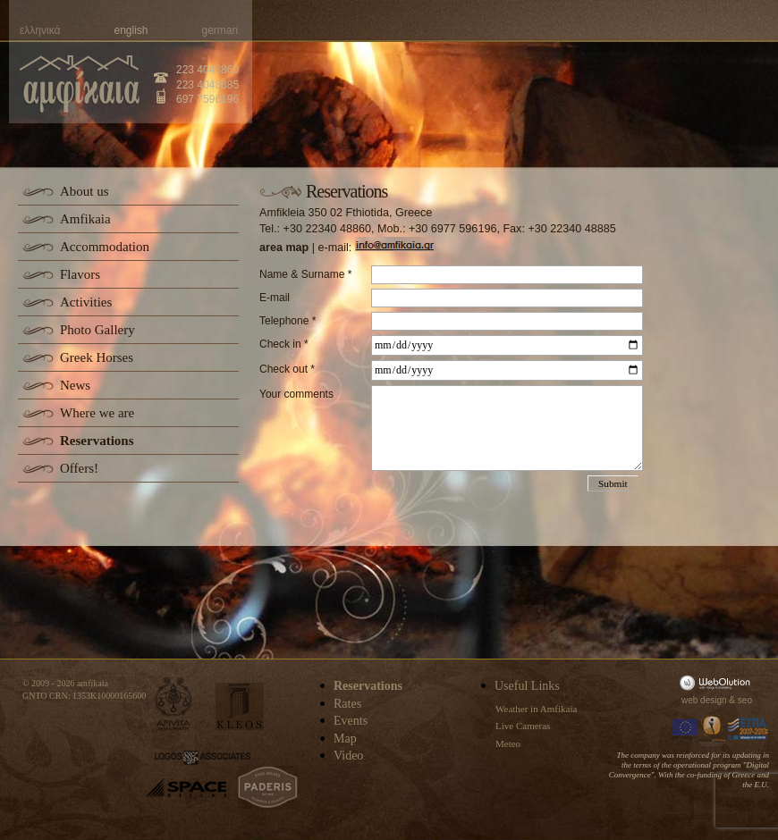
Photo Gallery (97, 330)
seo (745, 700)
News (75, 385)
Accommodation (104, 246)
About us (84, 191)
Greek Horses (96, 357)
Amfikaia (85, 219)
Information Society (713, 729)
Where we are (97, 413)
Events (351, 720)
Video (348, 755)
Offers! (79, 468)
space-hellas (186, 787)
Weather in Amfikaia (536, 708)
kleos (240, 706)
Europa (685, 729)
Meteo (507, 743)
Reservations (97, 440)
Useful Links (527, 686)
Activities (86, 302)
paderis (268, 787)
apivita (174, 703)
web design (704, 700)
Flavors (80, 274)
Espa (748, 729)
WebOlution (718, 682)
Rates (347, 703)
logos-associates (202, 758)
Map (345, 738)
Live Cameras (522, 725)
